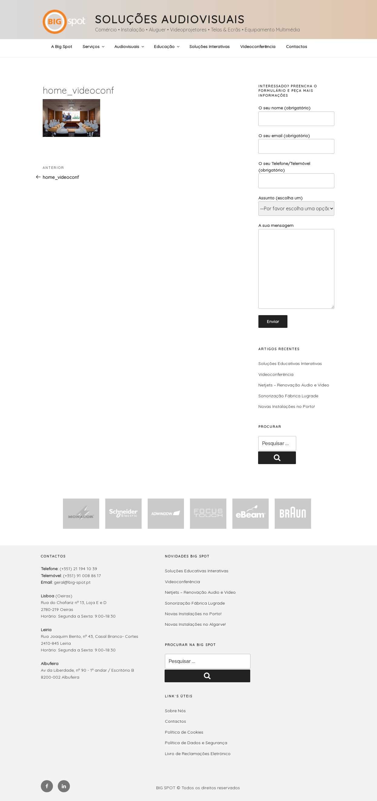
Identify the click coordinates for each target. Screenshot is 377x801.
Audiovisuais (129, 46)
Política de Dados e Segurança (196, 742)
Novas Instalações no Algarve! (195, 624)
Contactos (296, 46)
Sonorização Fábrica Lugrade (288, 396)
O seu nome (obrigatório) (296, 115)
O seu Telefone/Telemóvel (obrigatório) (296, 174)
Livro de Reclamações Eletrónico (198, 753)
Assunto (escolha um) (296, 203)
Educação (167, 46)
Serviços (94, 46)
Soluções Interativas (209, 46)
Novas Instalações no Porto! (286, 406)
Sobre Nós (175, 710)
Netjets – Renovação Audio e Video (293, 385)
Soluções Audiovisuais (169, 19)
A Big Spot (61, 46)
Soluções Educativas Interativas (290, 363)
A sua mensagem (296, 266)
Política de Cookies (184, 732)
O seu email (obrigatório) (296, 143)
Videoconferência (257, 46)
